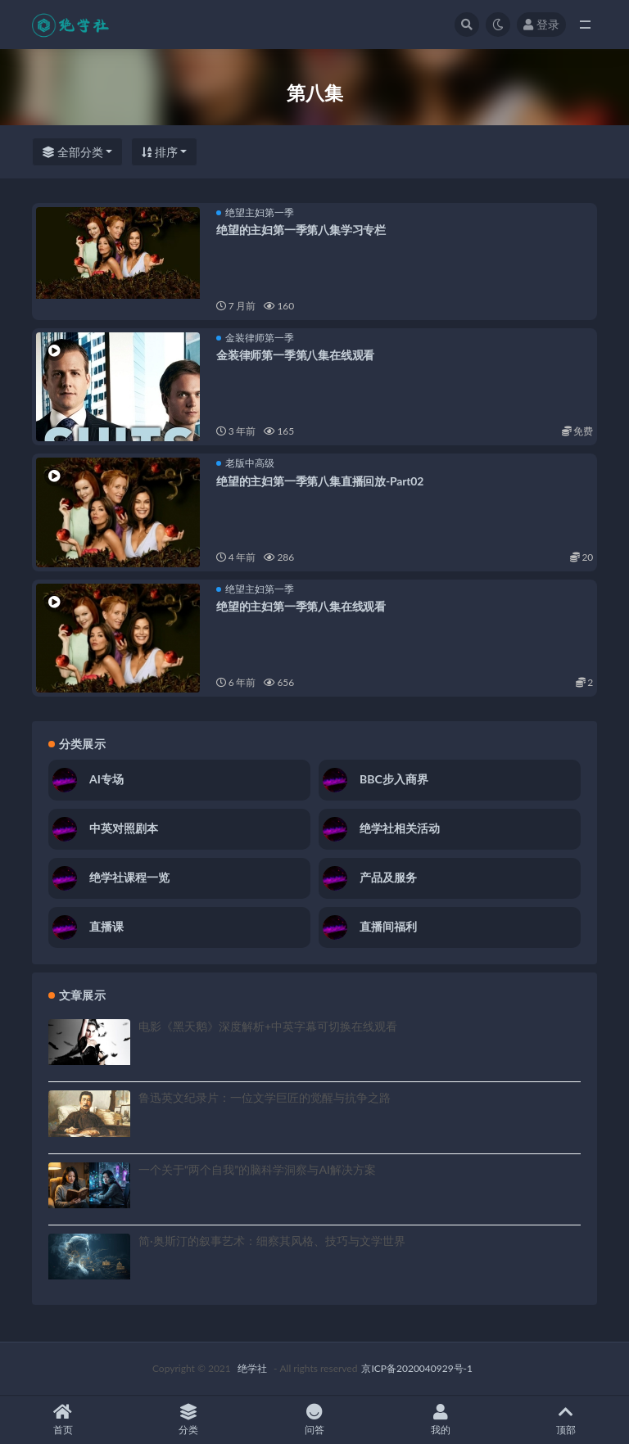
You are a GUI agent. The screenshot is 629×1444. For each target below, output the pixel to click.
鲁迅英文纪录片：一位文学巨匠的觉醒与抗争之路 (264, 1097)
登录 (541, 24)
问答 (314, 1420)
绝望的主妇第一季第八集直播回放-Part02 (319, 481)
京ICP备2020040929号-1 (417, 1368)
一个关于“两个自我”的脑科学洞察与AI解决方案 (257, 1169)
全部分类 (73, 152)
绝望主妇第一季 (255, 213)
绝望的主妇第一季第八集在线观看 (301, 606)
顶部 (566, 1420)
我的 (441, 1420)
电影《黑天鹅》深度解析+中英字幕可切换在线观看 (267, 1026)
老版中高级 (245, 463)
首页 (63, 1420)
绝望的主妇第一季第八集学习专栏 (301, 230)
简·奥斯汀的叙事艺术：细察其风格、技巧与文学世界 (271, 1241)
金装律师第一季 (255, 338)
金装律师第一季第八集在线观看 (295, 355)
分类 (189, 1420)
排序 (160, 152)
